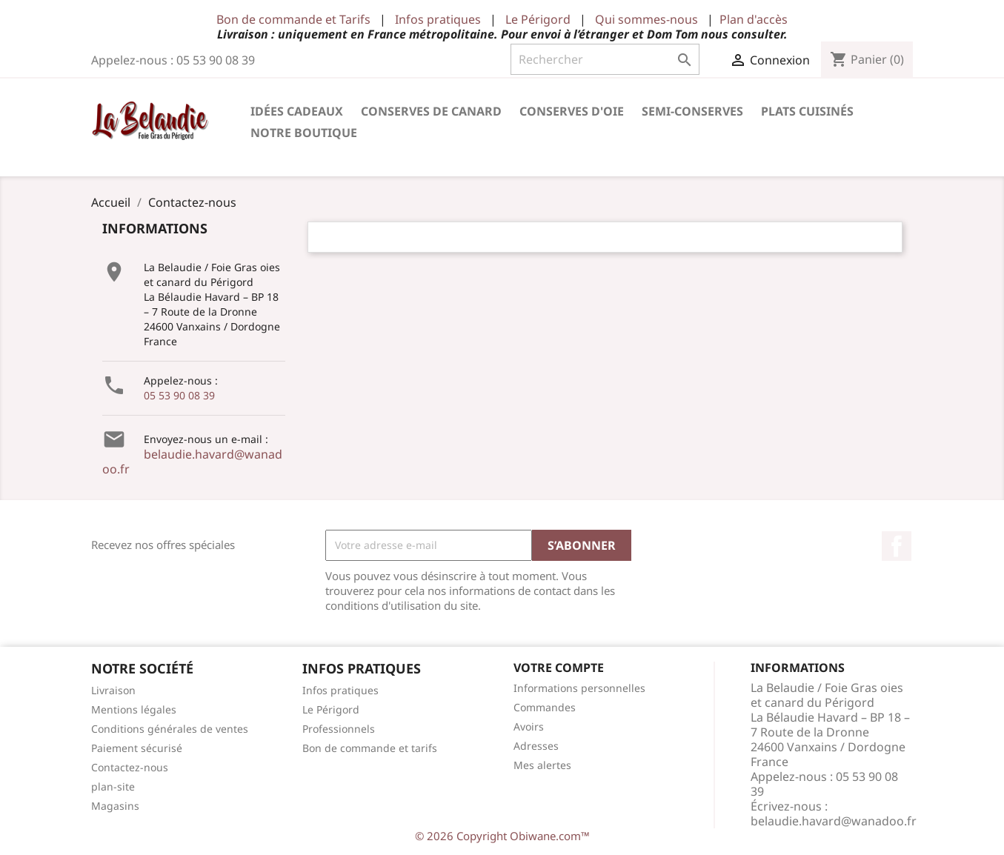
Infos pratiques (438, 19)
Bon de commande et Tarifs (293, 19)
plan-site (113, 786)
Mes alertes (542, 765)
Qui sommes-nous (646, 19)
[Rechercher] (605, 59)
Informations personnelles (579, 688)
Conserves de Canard (431, 111)
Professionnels (338, 729)
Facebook (896, 546)
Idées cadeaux (296, 111)
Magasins (115, 806)
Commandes (544, 707)
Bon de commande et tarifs (369, 748)
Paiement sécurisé (136, 748)
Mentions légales (133, 709)
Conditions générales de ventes (169, 729)
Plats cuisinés (807, 111)
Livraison (113, 690)
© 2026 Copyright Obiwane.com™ (502, 835)
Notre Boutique (303, 132)
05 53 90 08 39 (179, 395)
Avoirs (528, 726)
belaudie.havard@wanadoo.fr (192, 461)
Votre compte (558, 667)
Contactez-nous (129, 767)
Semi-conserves (692, 111)
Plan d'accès (753, 19)
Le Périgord (538, 19)
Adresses (536, 746)
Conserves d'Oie (571, 111)
